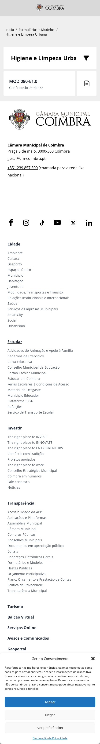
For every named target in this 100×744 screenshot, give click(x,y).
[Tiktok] (41, 223)
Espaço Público (19, 270)
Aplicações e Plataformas (27, 517)
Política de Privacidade (25, 585)
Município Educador (23, 395)
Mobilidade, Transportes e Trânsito (35, 292)
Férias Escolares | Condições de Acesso (38, 384)
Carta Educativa (19, 361)
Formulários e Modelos (37, 29)
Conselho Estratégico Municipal (32, 470)
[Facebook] (11, 223)
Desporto (14, 264)
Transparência (20, 503)
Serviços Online (21, 627)
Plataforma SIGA (20, 401)
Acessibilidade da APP (24, 512)
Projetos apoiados (21, 459)
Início (9, 29)
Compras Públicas (21, 534)
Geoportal (16, 649)
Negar (50, 715)
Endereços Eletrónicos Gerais (30, 557)
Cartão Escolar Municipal (27, 373)
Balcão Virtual (20, 617)
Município (15, 275)
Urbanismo (16, 326)
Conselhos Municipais (24, 540)
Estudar (14, 341)
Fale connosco (18, 482)
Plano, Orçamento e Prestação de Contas (39, 579)
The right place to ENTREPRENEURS (35, 448)
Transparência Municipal (27, 590)
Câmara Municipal (21, 529)
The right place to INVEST (27, 437)
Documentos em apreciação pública (35, 545)
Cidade (13, 244)
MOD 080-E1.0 (23, 81)
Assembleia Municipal (24, 523)
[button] (93, 658)
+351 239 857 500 (22, 167)
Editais (12, 551)
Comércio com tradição (25, 453)
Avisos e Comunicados (28, 638)
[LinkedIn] (89, 223)
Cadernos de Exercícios (25, 356)
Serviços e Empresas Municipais (32, 309)
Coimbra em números (24, 476)
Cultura (13, 258)
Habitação (15, 281)
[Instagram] (26, 223)
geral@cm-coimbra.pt (26, 158)
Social (12, 320)
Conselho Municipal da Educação (33, 367)
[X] (73, 223)
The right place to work (25, 465)
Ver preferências (50, 728)
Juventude (15, 286)
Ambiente (15, 253)
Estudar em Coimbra (23, 378)
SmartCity (15, 314)
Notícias (13, 487)
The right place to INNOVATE (29, 442)
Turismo (15, 606)
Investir (14, 428)
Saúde (12, 303)
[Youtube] (57, 223)
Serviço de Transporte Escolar (30, 412)
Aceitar (50, 702)
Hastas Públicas (19, 568)
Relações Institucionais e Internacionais (38, 298)
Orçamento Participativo (26, 574)
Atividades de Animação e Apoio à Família (40, 350)
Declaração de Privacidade (50, 738)
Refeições (14, 406)
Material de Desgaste (24, 390)
